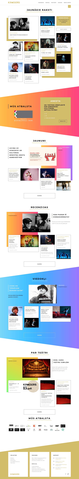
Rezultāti (63, 121)
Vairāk (39, 195)
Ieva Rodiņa (12, 459)
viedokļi (47, 2)
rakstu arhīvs (67, 2)
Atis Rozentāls (12, 460)
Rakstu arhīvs (63, 29)
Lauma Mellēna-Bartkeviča (15, 461)
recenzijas (41, 2)
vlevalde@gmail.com (59, 462)
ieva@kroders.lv (58, 459)
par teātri (53, 2)
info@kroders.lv (58, 465)
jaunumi (60, 2)
